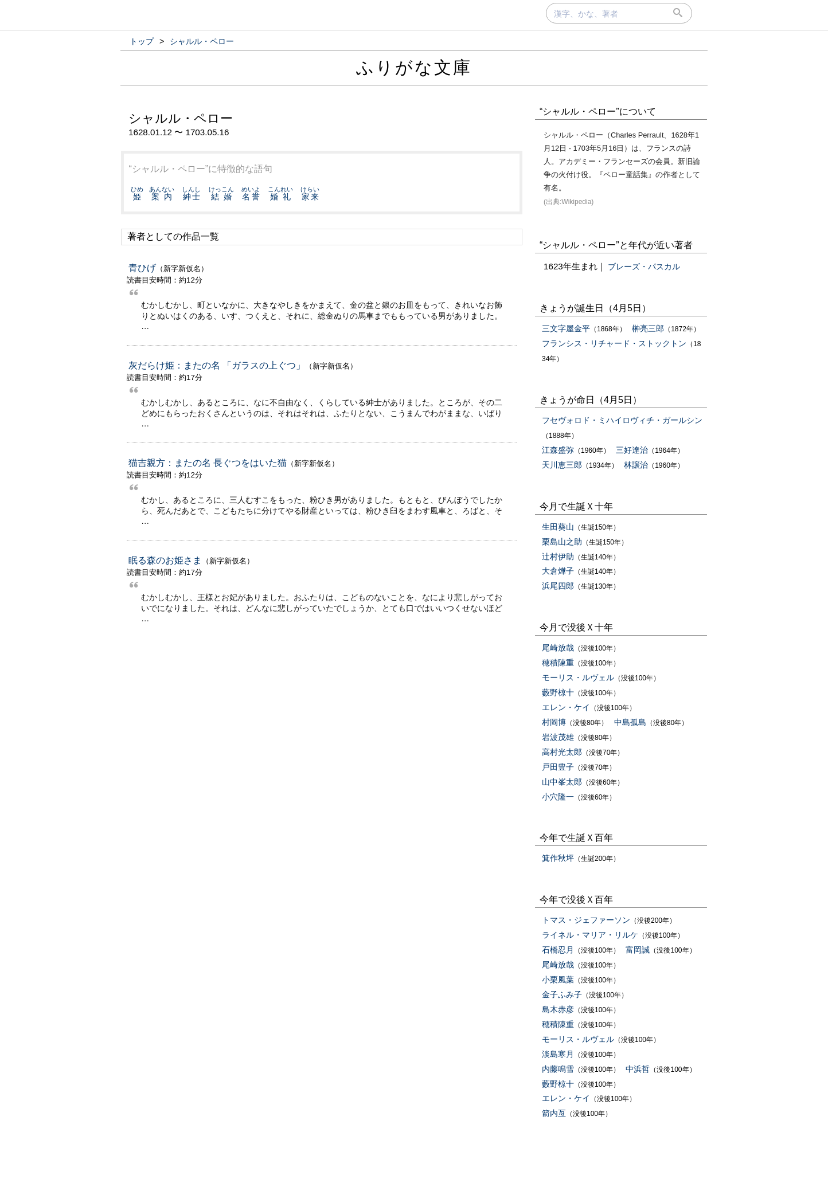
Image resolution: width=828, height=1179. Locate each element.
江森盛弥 (558, 450)
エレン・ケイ (566, 707)
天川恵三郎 (562, 464)
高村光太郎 (562, 752)
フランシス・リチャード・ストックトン (614, 343)
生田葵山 (558, 526)
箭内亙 (554, 1113)
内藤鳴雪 (558, 1069)
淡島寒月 (558, 1054)
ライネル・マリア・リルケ (590, 934)
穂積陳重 (558, 662)
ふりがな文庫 (414, 67)
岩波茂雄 (558, 737)
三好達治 (632, 450)
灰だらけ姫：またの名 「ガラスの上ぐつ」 (216, 365)
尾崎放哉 (558, 647)
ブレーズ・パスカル (644, 266)
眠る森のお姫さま (165, 560)
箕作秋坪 (558, 858)
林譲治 (636, 464)
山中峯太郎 (562, 781)
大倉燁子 (558, 570)
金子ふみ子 (562, 994)
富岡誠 (638, 949)
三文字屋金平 (566, 328)
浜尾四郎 (558, 585)
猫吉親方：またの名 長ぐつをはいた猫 (207, 463)
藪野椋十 (558, 692)
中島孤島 (630, 722)
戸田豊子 (558, 766)
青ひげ (142, 268)
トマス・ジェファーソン (586, 920)
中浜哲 (638, 1069)
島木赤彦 (558, 1009)
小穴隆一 (558, 796)
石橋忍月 (558, 949)
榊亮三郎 (648, 328)
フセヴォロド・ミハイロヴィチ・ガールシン (622, 420)
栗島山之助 (562, 541)
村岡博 (554, 722)
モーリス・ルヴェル (578, 677)
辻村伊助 (558, 556)
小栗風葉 (558, 979)
